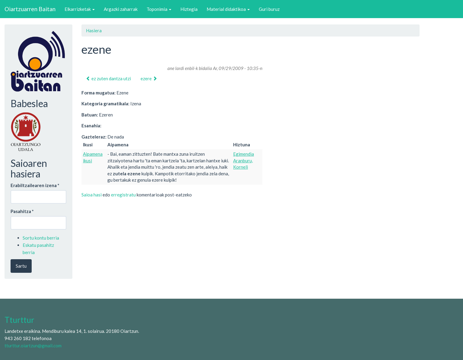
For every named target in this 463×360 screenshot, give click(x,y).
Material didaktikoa (228, 9)
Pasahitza (22, 211)
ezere (149, 78)
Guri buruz (269, 9)
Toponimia (159, 9)
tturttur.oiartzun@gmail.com (33, 345)
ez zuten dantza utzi (108, 78)
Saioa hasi (91, 194)
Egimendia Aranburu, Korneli (243, 160)
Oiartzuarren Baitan (30, 8)
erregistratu (123, 194)
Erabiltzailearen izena (35, 185)
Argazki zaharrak (121, 9)
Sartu (21, 266)
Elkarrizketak (80, 9)
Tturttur (19, 320)
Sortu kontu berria (41, 238)
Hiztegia (189, 9)
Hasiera (94, 30)
